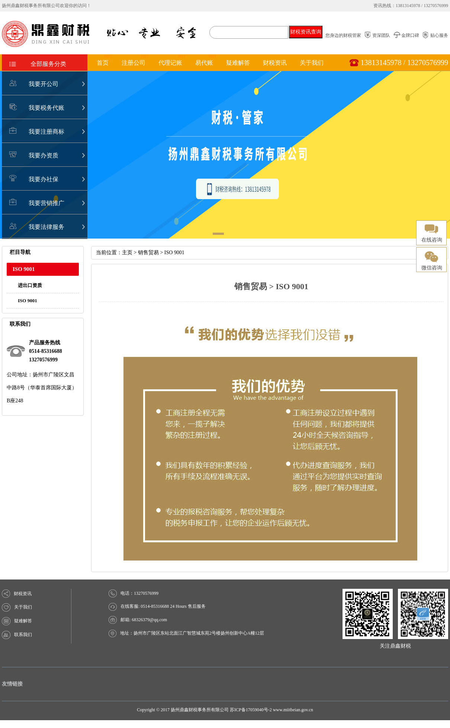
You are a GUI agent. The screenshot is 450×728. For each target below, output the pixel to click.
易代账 (204, 63)
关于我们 (312, 63)
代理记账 (170, 63)
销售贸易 (148, 252)
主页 (127, 252)
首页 (103, 63)
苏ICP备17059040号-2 (251, 709)
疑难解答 (238, 63)
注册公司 (133, 63)
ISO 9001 (27, 300)
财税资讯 (275, 63)
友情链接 (12, 684)
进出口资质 (30, 285)
